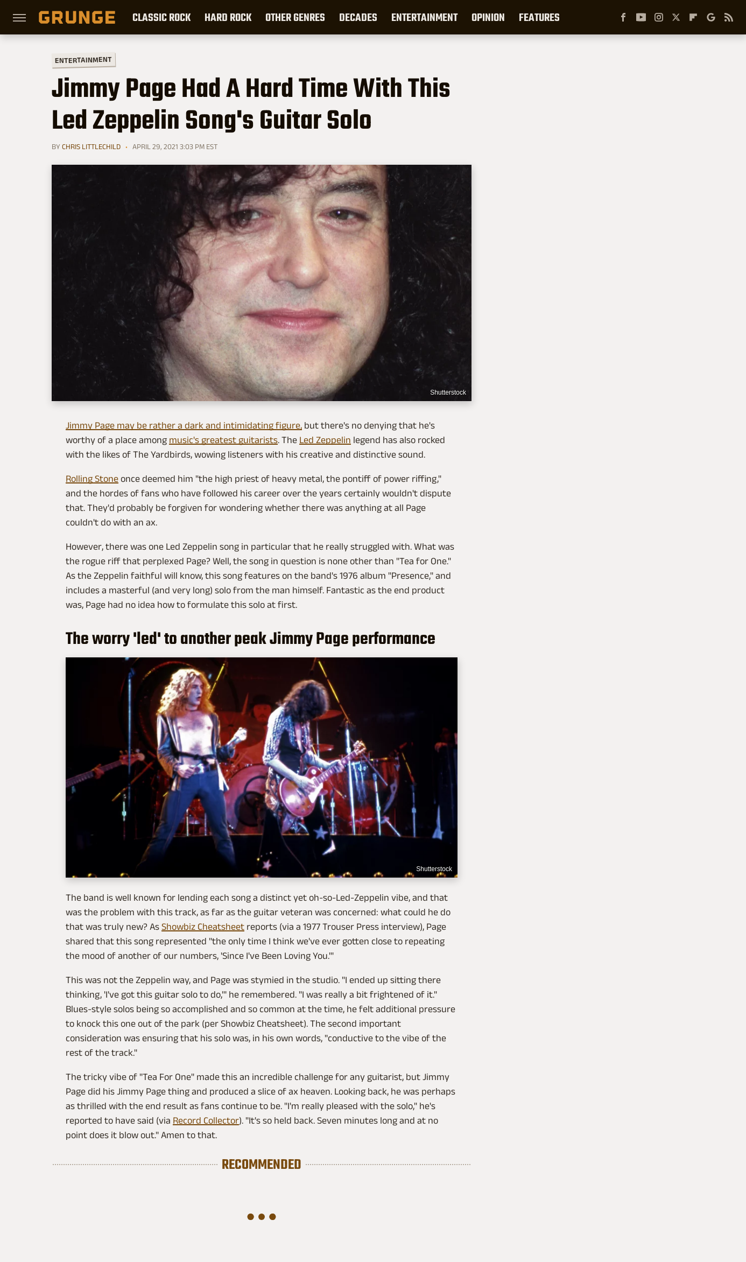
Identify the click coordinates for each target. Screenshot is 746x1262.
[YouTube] (641, 17)
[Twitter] (676, 17)
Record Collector (206, 1120)
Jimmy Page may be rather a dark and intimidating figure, (184, 425)
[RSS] (728, 17)
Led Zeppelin (325, 439)
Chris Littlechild (91, 146)
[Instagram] (658, 17)
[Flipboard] (693, 17)
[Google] (711, 17)
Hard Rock (228, 17)
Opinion (488, 17)
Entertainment (424, 17)
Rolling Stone (92, 478)
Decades (358, 17)
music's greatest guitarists (223, 439)
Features (539, 17)
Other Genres (295, 17)
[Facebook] (623, 17)
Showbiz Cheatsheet (202, 926)
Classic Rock (161, 17)
